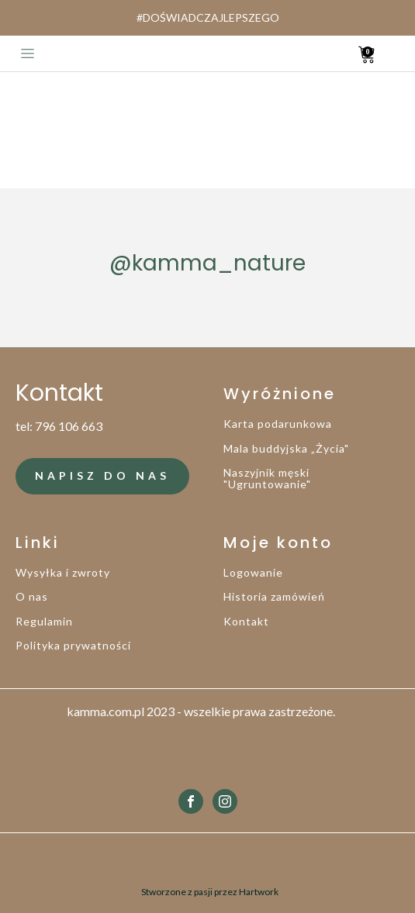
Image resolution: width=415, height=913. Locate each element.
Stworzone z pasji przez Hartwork (209, 891)
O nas (32, 596)
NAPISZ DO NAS (102, 475)
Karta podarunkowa (277, 423)
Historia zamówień (274, 596)
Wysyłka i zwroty (63, 572)
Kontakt (246, 621)
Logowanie (253, 572)
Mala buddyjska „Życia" (286, 448)
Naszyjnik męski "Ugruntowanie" (267, 479)
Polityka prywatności (73, 645)
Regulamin (44, 621)
